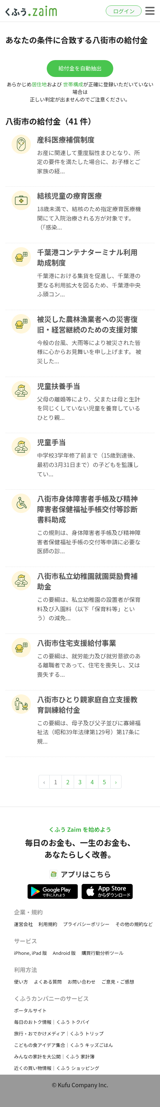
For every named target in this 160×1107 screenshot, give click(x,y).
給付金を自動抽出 (79, 68)
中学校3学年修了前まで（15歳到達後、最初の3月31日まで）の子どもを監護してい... (88, 464)
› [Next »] (116, 781)
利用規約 (47, 924)
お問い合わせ (82, 981)
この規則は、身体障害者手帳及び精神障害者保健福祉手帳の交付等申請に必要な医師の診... (89, 541)
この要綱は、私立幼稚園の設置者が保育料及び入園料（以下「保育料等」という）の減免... (89, 608)
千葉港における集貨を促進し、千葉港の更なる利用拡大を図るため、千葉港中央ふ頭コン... (89, 284)
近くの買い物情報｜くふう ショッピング (56, 1068)
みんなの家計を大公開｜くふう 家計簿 (54, 1056)
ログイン (123, 11)
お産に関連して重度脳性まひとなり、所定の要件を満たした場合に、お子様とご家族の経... (89, 161)
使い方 (21, 981)
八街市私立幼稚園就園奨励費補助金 (87, 581)
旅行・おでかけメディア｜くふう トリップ (59, 1033)
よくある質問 (48, 981)
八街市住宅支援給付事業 (76, 643)
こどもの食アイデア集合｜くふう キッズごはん (63, 1045)
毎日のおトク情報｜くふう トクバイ (52, 1021)
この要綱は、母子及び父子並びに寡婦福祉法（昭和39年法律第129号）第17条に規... (89, 731)
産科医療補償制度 (66, 139)
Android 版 (64, 952)
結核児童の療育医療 (69, 195)
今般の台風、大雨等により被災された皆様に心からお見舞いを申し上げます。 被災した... (89, 351)
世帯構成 (73, 84)
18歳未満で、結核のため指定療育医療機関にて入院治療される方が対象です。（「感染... (89, 217)
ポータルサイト (30, 1010)
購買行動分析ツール (103, 952)
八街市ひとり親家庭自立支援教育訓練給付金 (87, 704)
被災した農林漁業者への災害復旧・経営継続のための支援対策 (87, 324)
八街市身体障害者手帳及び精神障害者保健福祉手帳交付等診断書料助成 (87, 509)
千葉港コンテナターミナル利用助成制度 (87, 257)
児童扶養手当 (58, 386)
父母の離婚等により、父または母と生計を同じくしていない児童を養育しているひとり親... (88, 408)
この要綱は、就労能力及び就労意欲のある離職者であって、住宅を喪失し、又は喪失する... (89, 665)
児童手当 (51, 442)
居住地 (39, 84)
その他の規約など (134, 924)
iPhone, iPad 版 (30, 952)
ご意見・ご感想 (117, 981)
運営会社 (23, 924)
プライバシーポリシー (86, 924)
